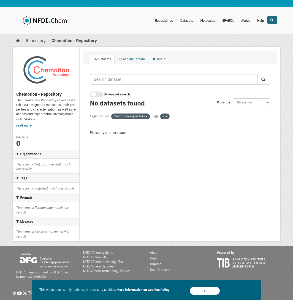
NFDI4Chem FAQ (95, 257)
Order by (223, 102)
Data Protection (161, 270)
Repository (36, 40)
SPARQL (228, 21)
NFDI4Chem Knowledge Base (104, 262)
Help (260, 21)
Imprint (155, 264)
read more (24, 125)
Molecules (207, 21)
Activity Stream (132, 59)
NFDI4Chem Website (98, 253)
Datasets (186, 21)
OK (205, 291)
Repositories (164, 21)
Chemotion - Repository (74, 40)
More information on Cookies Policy (143, 290)
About (245, 21)
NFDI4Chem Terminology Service (107, 271)
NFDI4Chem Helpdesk (99, 266)
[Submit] (264, 79)
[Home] (18, 40)
